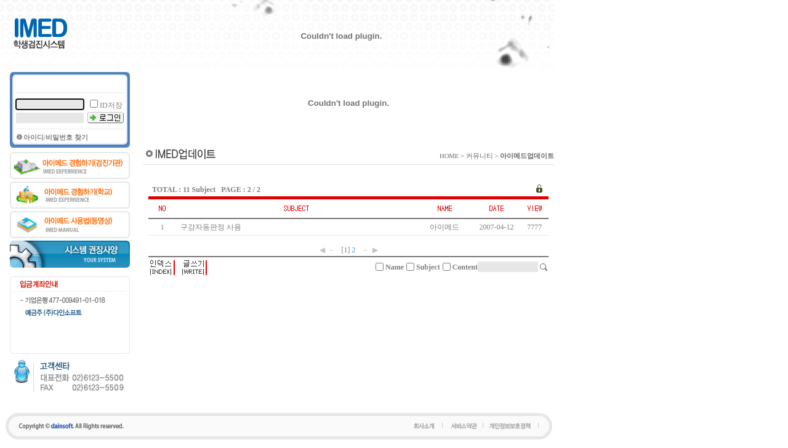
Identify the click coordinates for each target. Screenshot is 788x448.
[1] (346, 250)
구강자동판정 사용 (212, 227)
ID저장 (111, 105)
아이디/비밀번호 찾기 (55, 137)
